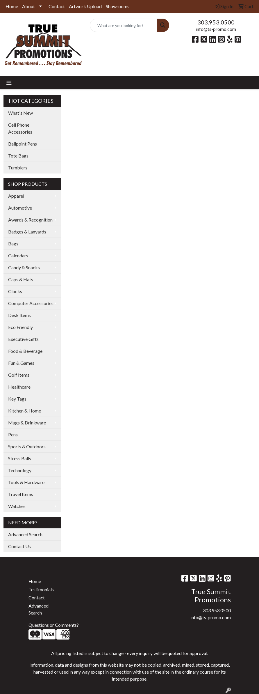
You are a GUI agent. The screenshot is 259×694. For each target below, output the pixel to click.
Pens (13, 434)
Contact (57, 6)
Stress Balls (19, 458)
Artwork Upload (85, 6)
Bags (13, 243)
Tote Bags (18, 155)
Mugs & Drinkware (27, 422)
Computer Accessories (30, 303)
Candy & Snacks (24, 267)
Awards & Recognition (30, 219)
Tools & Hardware (26, 482)
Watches (17, 506)
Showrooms (117, 6)
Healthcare (19, 387)
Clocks (15, 291)
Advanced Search (25, 534)
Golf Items (18, 375)
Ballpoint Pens (22, 143)
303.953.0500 (216, 22)
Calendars (18, 255)
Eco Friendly (20, 327)
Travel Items (20, 494)
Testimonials (41, 589)
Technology (19, 470)
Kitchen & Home (24, 410)
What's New (20, 113)
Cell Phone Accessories (20, 128)
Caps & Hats (20, 279)
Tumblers (17, 167)
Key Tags (17, 398)
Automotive (20, 207)
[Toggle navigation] (9, 83)
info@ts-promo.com (216, 29)
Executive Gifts (23, 339)
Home (12, 6)
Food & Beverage (25, 351)
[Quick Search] (123, 25)
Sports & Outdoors (27, 446)
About (28, 6)
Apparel (16, 196)
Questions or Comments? (53, 625)
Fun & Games (21, 363)
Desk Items (19, 315)
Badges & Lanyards (27, 231)
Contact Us (19, 546)
